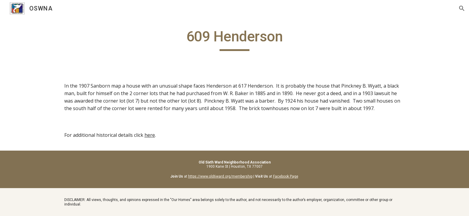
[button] (462, 8)
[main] (234, 39)
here (149, 135)
